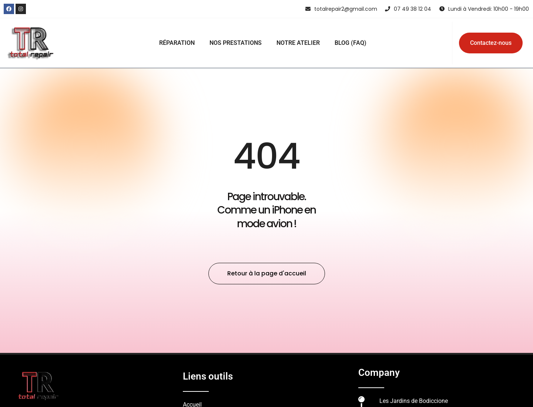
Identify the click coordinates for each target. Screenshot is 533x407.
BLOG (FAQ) (350, 42)
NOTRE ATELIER (298, 42)
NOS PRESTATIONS (235, 42)
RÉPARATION (177, 42)
